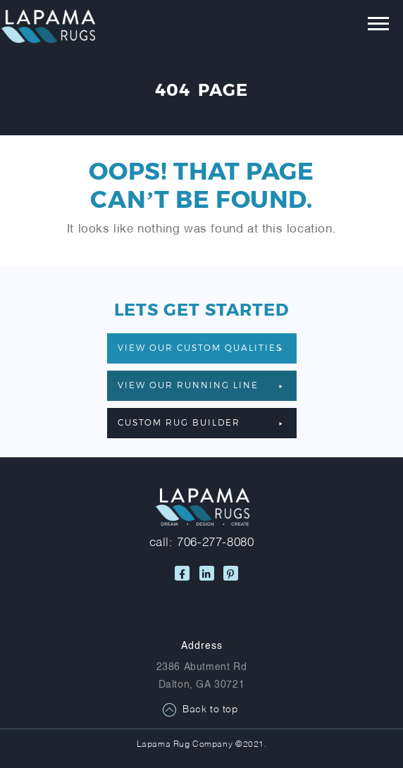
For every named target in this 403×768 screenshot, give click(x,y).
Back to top (210, 709)
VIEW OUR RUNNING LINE (200, 385)
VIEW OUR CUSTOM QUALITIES (200, 347)
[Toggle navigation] (368, 26)
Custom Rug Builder (200, 422)
